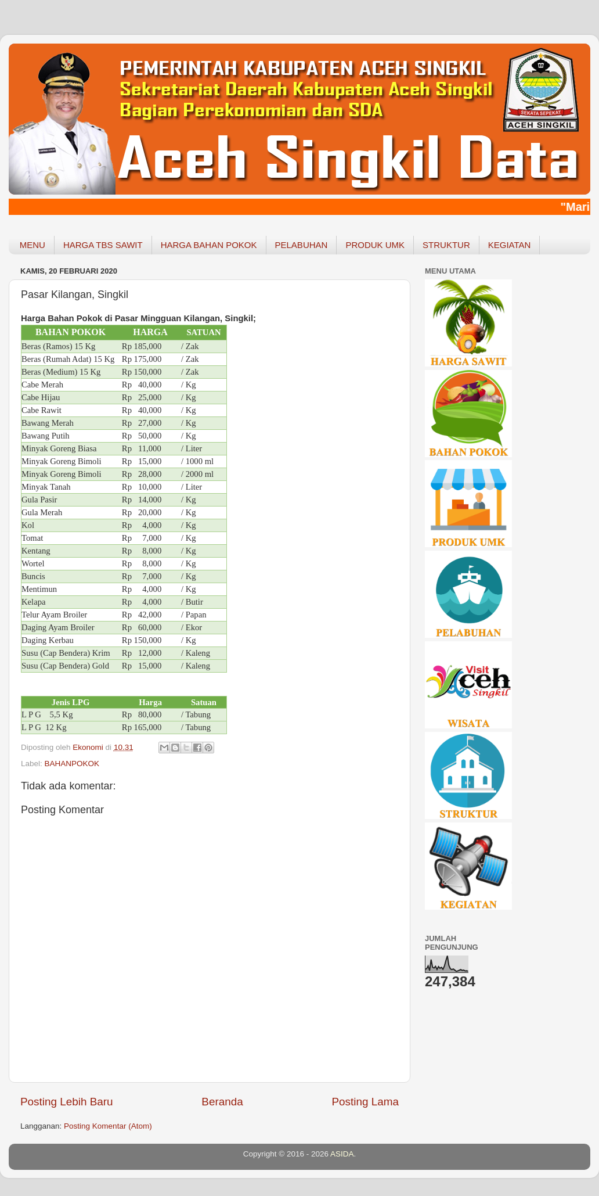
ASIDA (342, 1154)
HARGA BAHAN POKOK (209, 245)
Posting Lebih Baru (66, 1102)
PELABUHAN (301, 245)
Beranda (222, 1102)
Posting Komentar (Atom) (108, 1126)
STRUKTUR (446, 245)
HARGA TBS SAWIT (103, 245)
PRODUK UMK (375, 245)
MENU (32, 245)
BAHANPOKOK (72, 763)
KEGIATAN (509, 245)
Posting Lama (365, 1102)
